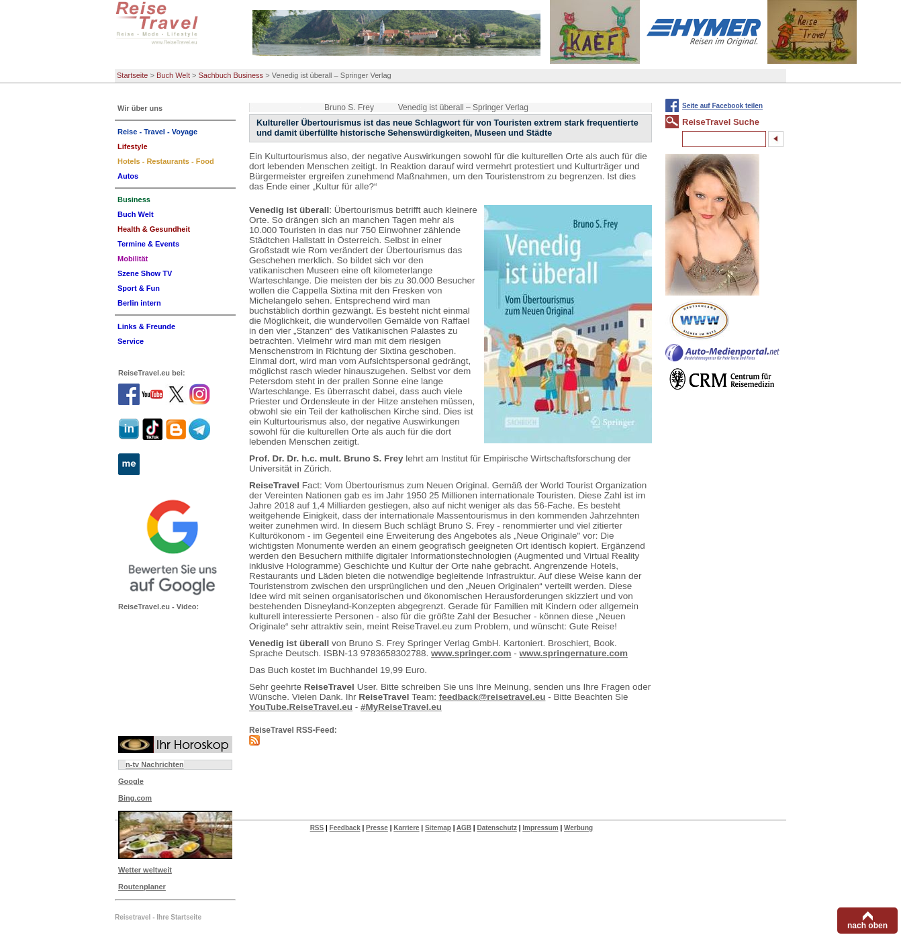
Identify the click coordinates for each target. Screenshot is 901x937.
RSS (317, 828)
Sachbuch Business (231, 75)
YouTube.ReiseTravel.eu (300, 707)
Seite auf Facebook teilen (722, 105)
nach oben (867, 925)
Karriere (406, 828)
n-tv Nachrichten (155, 764)
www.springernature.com (573, 653)
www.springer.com (471, 653)
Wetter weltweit (145, 870)
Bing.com (135, 798)
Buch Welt (173, 75)
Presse (377, 828)
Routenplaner (142, 887)
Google (131, 781)
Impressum (540, 828)
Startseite (132, 75)
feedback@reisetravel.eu (492, 697)
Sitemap (438, 828)
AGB (464, 828)
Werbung (578, 828)
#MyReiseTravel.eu (401, 707)
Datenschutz (496, 828)
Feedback (345, 828)
